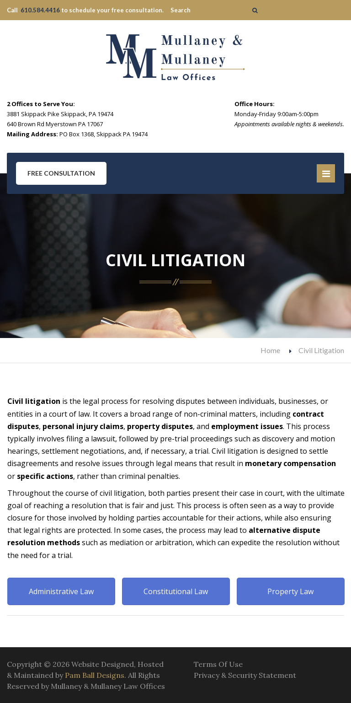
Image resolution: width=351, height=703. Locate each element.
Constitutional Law (176, 591)
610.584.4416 (40, 10)
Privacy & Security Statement (245, 675)
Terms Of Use (218, 664)
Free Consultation (61, 173)
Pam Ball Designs (94, 675)
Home (270, 350)
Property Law (290, 591)
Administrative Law (61, 591)
